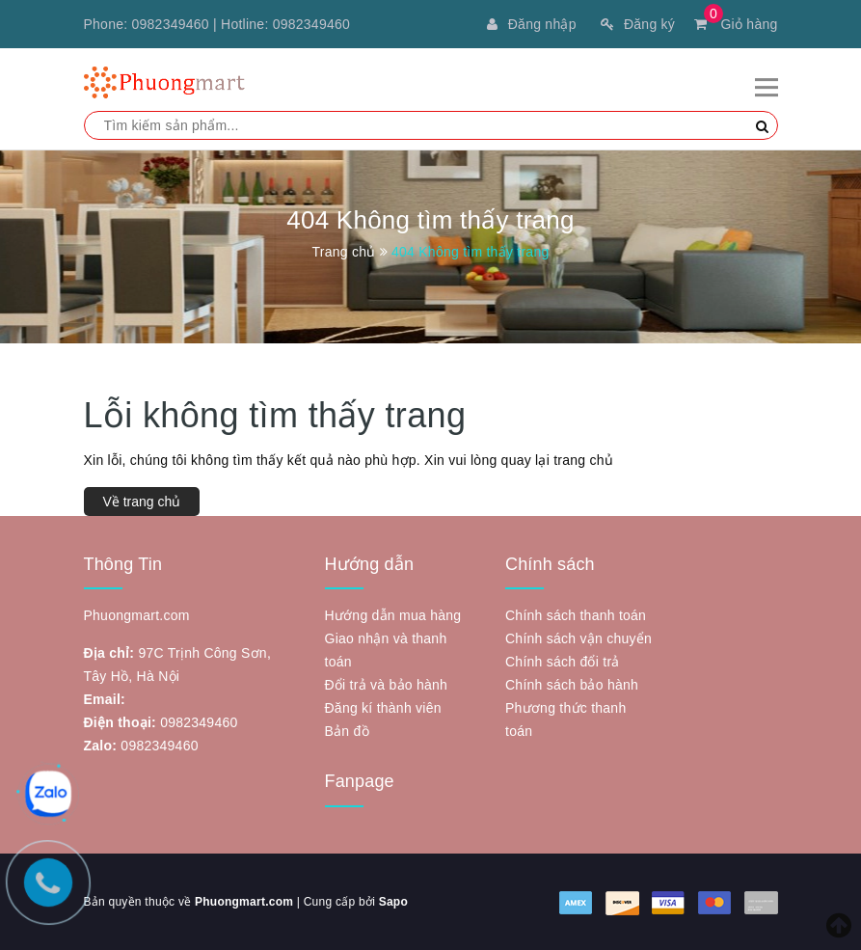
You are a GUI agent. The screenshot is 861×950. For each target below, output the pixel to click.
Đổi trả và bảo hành (386, 684)
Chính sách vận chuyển (578, 638)
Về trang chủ (142, 501)
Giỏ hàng (735, 24)
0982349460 (170, 24)
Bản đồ (347, 731)
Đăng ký (638, 24)
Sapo (393, 902)
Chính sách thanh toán (575, 615)
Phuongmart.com (244, 902)
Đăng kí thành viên (383, 708)
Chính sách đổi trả (562, 661)
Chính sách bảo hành (571, 684)
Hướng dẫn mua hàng (393, 615)
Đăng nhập (531, 24)
